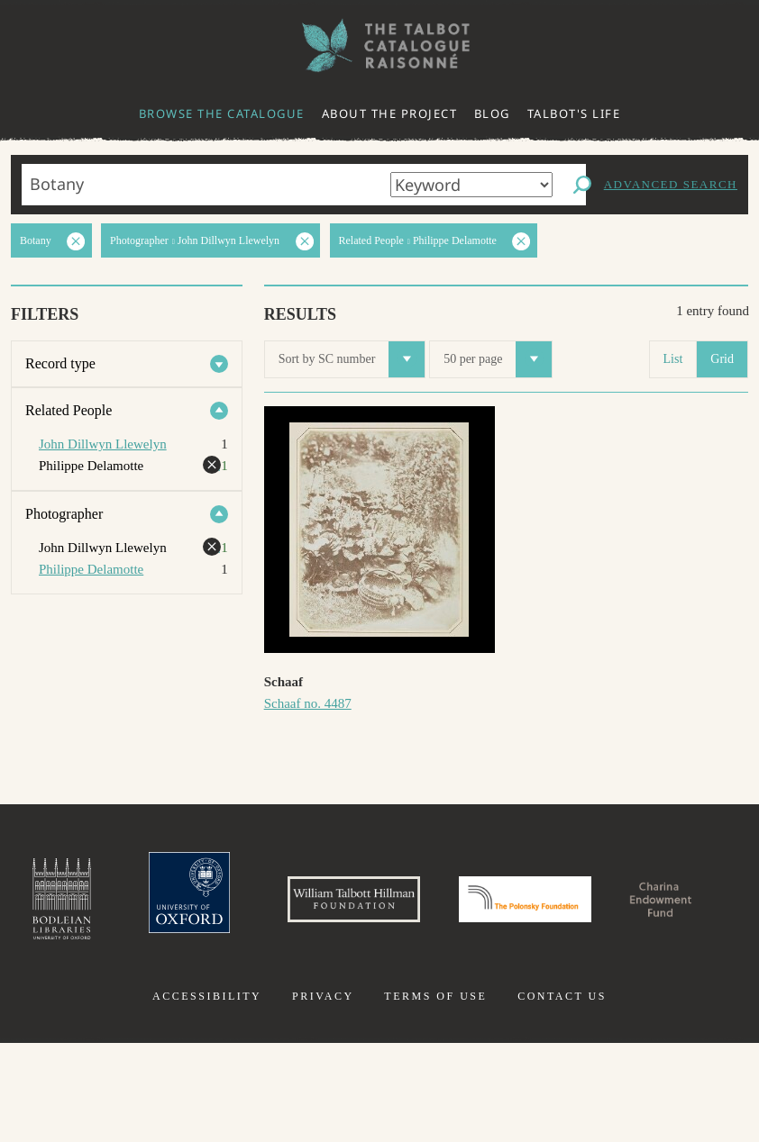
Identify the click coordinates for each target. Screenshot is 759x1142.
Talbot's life (574, 113)
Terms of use (435, 1095)
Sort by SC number (352, 359)
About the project (390, 113)
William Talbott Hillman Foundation (413, 907)
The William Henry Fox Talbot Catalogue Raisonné (379, 45)
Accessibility (206, 1095)
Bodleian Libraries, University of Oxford (72, 907)
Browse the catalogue (222, 113)
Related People (68, 410)
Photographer (64, 513)
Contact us (562, 1095)
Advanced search (670, 184)
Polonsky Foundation (633, 907)
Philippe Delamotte (91, 569)
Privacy (323, 1095)
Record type (60, 363)
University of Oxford (215, 907)
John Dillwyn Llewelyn (103, 444)
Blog (492, 113)
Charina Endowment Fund (379, 1006)
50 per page (498, 359)
